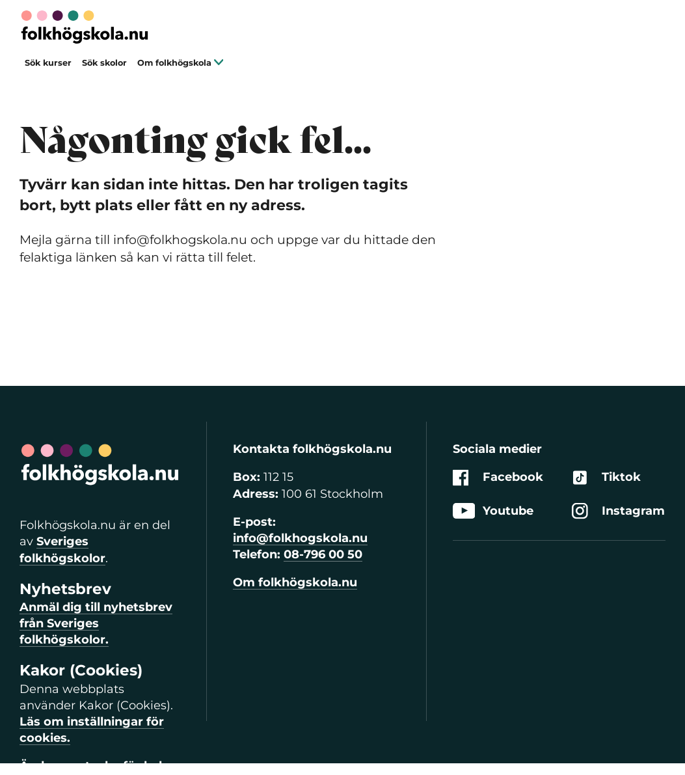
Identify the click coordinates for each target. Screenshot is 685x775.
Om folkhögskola (180, 63)
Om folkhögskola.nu (295, 582)
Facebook (498, 478)
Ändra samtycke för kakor (100, 766)
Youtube (493, 511)
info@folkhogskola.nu (300, 538)
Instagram (618, 511)
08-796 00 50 (323, 554)
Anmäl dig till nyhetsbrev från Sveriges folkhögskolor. (96, 623)
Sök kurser (48, 63)
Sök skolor (104, 63)
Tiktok (606, 478)
